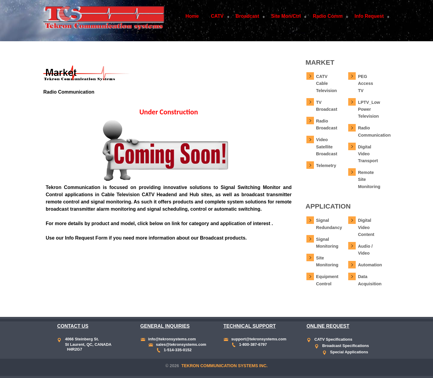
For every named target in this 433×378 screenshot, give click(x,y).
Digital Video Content (366, 227)
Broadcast (247, 16)
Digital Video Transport (368, 153)
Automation (370, 264)
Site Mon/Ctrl (286, 16)
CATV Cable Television (326, 83)
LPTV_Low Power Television (369, 109)
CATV (217, 16)
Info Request (369, 16)
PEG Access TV (365, 83)
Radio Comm (327, 16)
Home (192, 16)
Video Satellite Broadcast (326, 146)
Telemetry (326, 165)
